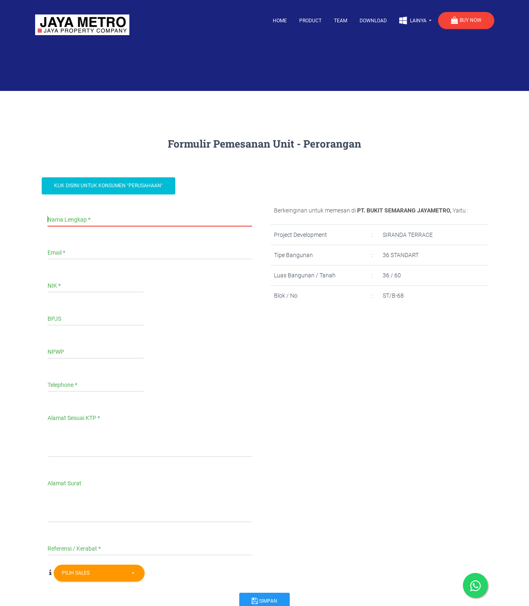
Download (373, 21)
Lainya (413, 20)
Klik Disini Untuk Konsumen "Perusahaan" (108, 185)
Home (280, 21)
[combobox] (99, 573)
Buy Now (466, 20)
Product (310, 21)
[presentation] (340, 338)
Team (340, 21)
